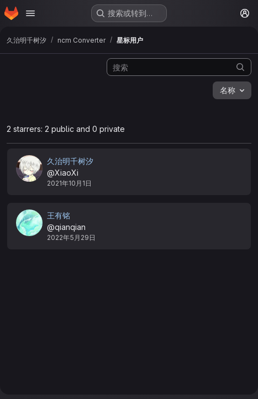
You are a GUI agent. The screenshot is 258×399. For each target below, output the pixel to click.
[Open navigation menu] (30, 13)
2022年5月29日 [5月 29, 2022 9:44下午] (71, 237)
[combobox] (232, 90)
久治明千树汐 (70, 161)
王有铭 (58, 215)
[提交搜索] (240, 67)
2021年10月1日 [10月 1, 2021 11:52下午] (69, 183)
